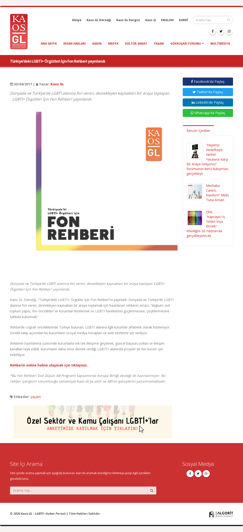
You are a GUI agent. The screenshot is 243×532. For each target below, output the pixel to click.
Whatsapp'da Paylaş (208, 113)
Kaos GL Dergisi (128, 20)
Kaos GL (57, 84)
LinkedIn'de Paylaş (208, 102)
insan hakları (74, 44)
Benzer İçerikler (198, 130)
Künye (76, 20)
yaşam (159, 44)
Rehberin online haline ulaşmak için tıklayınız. (49, 365)
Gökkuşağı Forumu (185, 44)
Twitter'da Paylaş (208, 92)
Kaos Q (150, 20)
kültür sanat (136, 44)
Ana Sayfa (49, 44)
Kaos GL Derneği (99, 20)
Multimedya (220, 44)
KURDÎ (183, 20)
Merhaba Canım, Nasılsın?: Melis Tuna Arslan (217, 192)
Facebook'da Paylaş (207, 81)
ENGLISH (167, 20)
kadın (97, 44)
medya (113, 44)
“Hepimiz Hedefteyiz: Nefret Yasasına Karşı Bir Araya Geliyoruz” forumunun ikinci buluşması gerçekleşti (207, 159)
